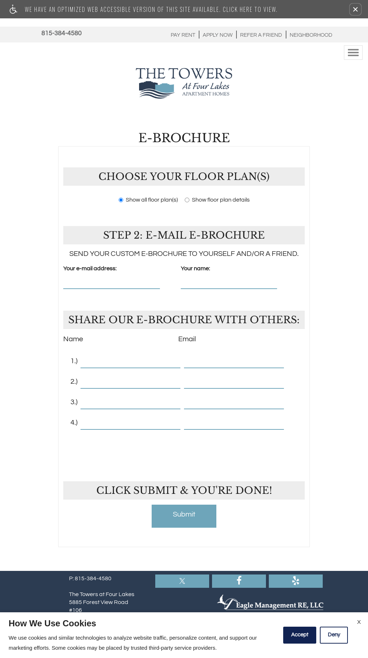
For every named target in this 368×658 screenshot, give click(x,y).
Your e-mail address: (89, 268)
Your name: (195, 268)
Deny (334, 634)
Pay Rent (183, 35)
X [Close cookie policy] (359, 622)
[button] (355, 9)
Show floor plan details (217, 200)
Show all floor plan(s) (148, 200)
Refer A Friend (261, 35)
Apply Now (218, 35)
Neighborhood (311, 35)
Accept (299, 634)
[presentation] (184, 451)
